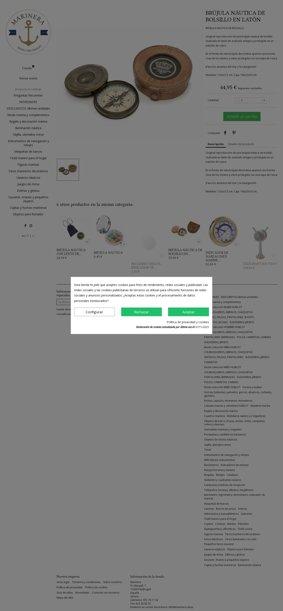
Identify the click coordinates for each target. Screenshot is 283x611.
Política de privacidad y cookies (188, 322)
